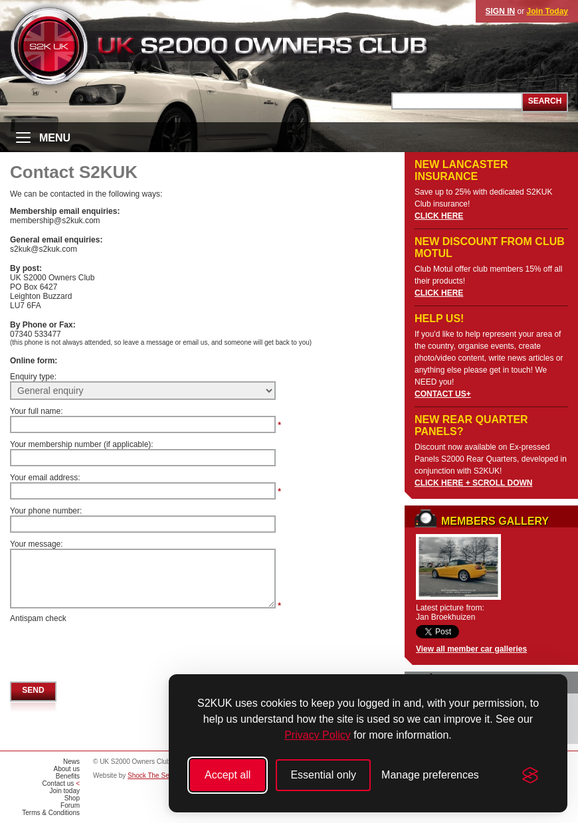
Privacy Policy (317, 735)
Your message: (36, 544)
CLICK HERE (439, 216)
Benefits (68, 776)
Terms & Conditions (51, 812)
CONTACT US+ (443, 394)
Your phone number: (46, 510)
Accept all (227, 774)
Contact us (58, 783)
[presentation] (111, 649)
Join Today (547, 11)
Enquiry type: (33, 376)
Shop (72, 798)
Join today (64, 790)
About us (67, 769)
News (71, 761)
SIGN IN (501, 11)
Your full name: (36, 411)
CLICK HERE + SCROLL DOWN (473, 483)
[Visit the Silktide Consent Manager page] (530, 775)
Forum (70, 805)
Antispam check (38, 618)
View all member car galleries (471, 649)
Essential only (323, 774)
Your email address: (45, 477)
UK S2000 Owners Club (243, 46)
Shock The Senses (155, 775)
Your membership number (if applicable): (81, 444)
